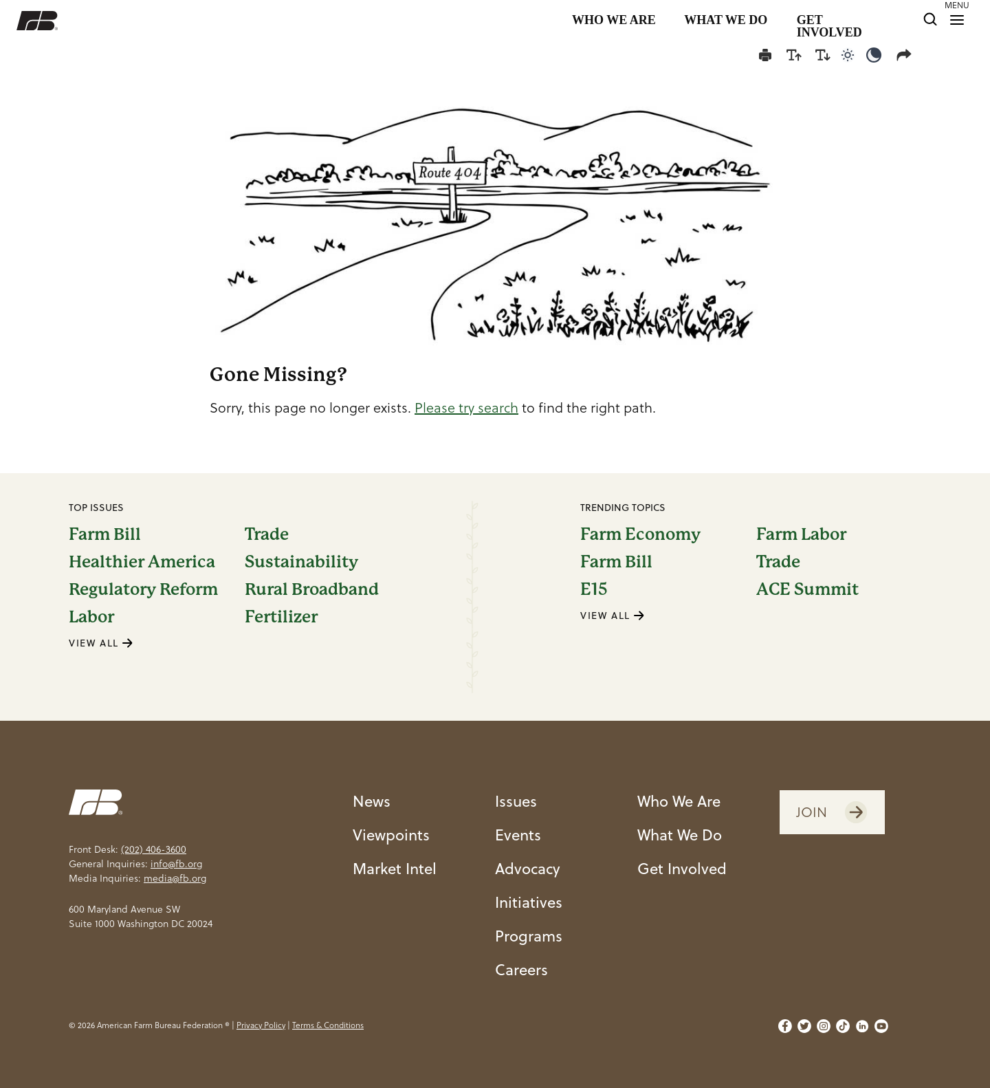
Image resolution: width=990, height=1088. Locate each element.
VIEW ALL (101, 643)
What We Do (679, 834)
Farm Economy (640, 534)
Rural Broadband (312, 589)
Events (518, 834)
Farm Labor (801, 534)
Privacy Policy (260, 1025)
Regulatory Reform (143, 589)
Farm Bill (105, 534)
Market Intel (395, 868)
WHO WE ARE (614, 20)
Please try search (466, 407)
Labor (91, 617)
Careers (521, 969)
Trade (267, 534)
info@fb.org (176, 864)
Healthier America (142, 562)
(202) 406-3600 (153, 849)
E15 (594, 589)
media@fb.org (175, 878)
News (371, 801)
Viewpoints (391, 834)
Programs (528, 935)
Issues (516, 801)
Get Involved (682, 868)
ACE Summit (807, 589)
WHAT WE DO (725, 20)
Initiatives (528, 902)
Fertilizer (281, 617)
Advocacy (527, 868)
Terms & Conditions (328, 1025)
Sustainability (301, 562)
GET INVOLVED (829, 21)
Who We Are (678, 801)
